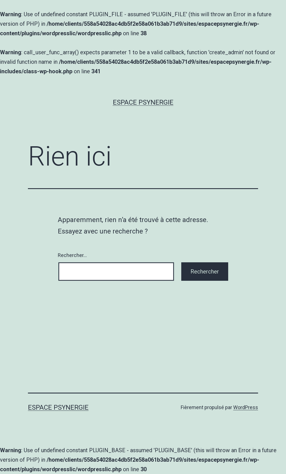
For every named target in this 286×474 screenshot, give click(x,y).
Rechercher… (72, 255)
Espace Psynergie (143, 102)
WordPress (245, 407)
